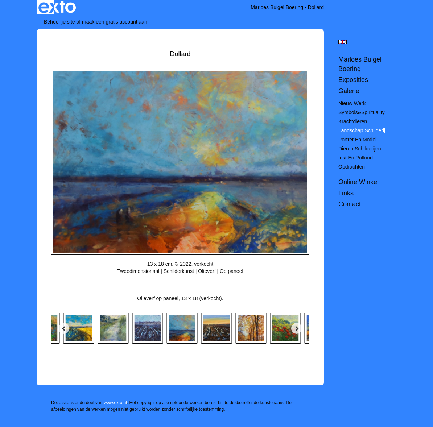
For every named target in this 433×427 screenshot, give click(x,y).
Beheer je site (59, 22)
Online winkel (358, 182)
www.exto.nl (115, 402)
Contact (349, 204)
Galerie (348, 91)
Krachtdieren (352, 121)
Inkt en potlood (355, 158)
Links (346, 193)
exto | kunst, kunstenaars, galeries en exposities (57, 7)
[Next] (296, 328)
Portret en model (357, 139)
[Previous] (63, 328)
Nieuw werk (352, 103)
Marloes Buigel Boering (277, 7)
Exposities (353, 79)
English (342, 42)
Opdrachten (351, 167)
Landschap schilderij (361, 130)
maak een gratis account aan (114, 22)
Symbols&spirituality (361, 112)
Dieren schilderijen (359, 149)
